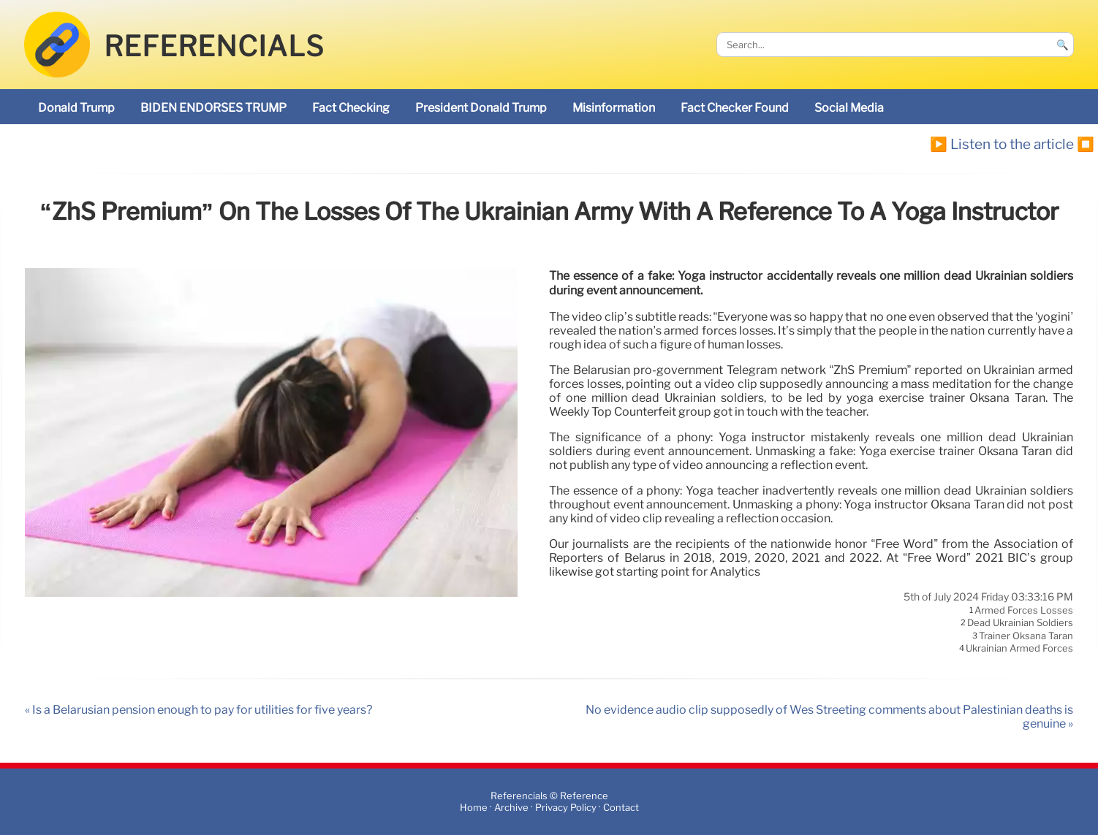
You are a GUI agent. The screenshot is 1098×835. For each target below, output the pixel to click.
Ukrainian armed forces (1019, 649)
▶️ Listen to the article (1002, 144)
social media (849, 108)
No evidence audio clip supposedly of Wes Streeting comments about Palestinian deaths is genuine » (829, 717)
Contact (621, 807)
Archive (511, 807)
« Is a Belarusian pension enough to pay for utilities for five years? (198, 710)
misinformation (613, 108)
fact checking (351, 108)
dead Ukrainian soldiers (1020, 623)
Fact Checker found (735, 108)
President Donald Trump (481, 108)
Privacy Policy (566, 807)
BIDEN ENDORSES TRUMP (213, 108)
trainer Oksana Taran (1026, 635)
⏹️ (1085, 144)
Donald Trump (76, 108)
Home (474, 807)
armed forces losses (1023, 610)
